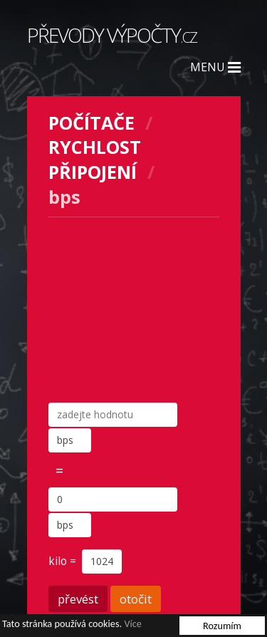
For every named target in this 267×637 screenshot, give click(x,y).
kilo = (63, 561)
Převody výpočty (112, 34)
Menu (215, 67)
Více (133, 623)
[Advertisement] (133, 310)
